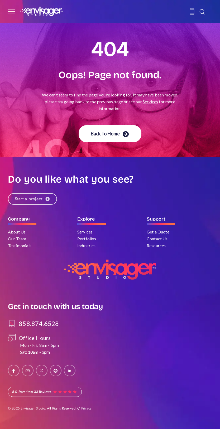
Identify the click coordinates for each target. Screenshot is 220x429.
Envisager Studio (33, 408)
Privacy (86, 408)
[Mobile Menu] (11, 11)
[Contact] (193, 11)
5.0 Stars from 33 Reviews (31, 391)
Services (150, 101)
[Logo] (41, 11)
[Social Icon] (14, 370)
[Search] (202, 11)
